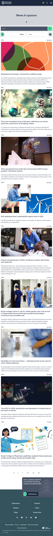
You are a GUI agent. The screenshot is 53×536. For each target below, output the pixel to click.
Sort (30, 34)
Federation (16, 503)
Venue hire (37, 512)
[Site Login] (43, 3)
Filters (12, 34)
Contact (37, 503)
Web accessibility (9, 524)
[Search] (24, 29)
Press (37, 508)
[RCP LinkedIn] (31, 518)
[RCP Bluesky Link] (35, 518)
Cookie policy (23, 524)
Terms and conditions (33, 524)
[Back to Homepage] (13, 3)
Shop (16, 512)
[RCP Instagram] (17, 518)
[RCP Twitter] (26, 518)
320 (27, 473)
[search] (49, 29)
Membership (30, 494)
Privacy (17, 524)
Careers (16, 508)
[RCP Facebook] (22, 518)
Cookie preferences (22, 528)
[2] (39, 473)
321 (33, 473)
